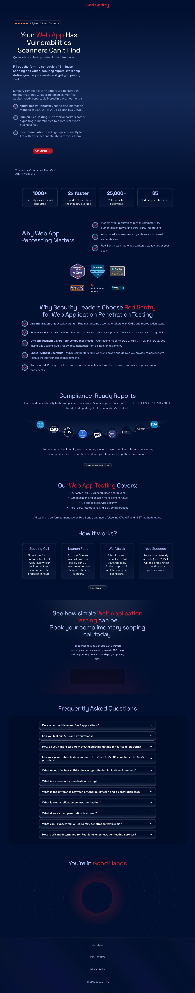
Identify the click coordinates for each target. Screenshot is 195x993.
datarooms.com (26, 568)
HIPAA (145, 360)
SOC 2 (136, 360)
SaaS (96, 360)
